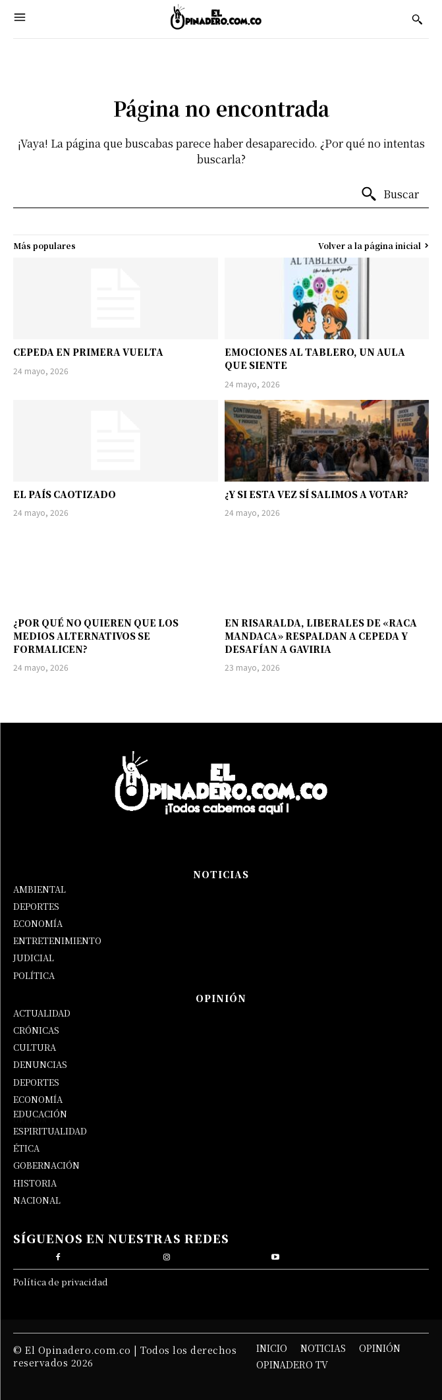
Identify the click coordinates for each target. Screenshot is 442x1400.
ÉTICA (26, 1148)
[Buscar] (389, 194)
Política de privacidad (60, 1281)
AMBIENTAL (39, 889)
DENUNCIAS (40, 1064)
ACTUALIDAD (41, 1013)
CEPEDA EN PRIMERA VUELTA (88, 351)
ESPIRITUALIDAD (50, 1131)
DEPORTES (36, 906)
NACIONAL (37, 1200)
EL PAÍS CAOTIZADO (64, 494)
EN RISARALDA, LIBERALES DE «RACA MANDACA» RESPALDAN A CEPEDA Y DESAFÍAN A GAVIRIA (321, 635)
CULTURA (34, 1047)
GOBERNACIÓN (46, 1165)
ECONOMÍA (38, 923)
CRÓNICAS (36, 1030)
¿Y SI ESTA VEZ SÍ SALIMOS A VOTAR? (316, 494)
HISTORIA (35, 1183)
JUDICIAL (33, 957)
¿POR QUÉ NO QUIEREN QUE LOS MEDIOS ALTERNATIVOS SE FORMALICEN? (96, 635)
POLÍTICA (34, 975)
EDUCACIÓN (40, 1113)
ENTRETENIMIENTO (57, 940)
